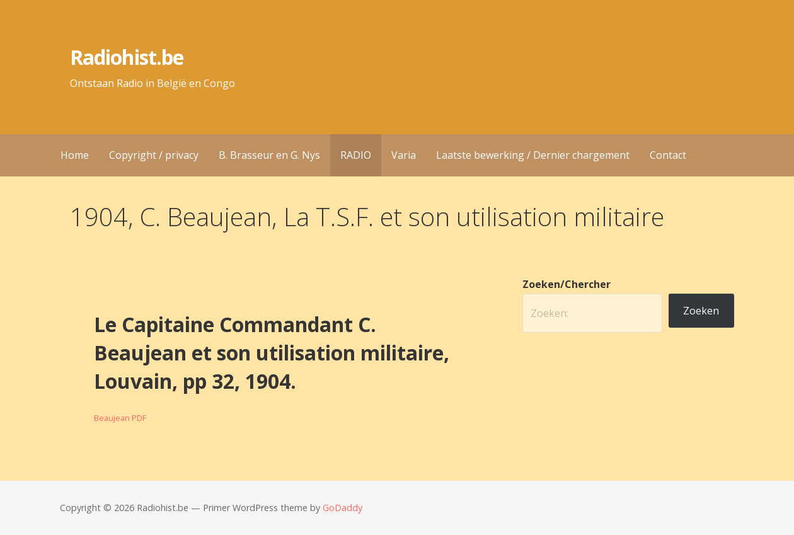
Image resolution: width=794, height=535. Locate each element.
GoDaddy (342, 508)
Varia (403, 155)
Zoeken (701, 311)
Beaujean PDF (120, 417)
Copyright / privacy (153, 155)
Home (74, 155)
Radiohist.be (126, 57)
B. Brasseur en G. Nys (269, 155)
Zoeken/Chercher (566, 284)
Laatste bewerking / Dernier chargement (533, 155)
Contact (668, 155)
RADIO (355, 155)
